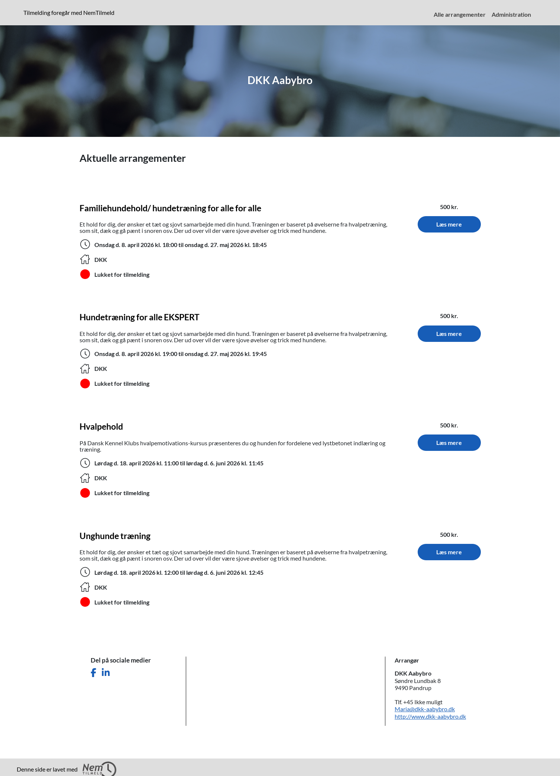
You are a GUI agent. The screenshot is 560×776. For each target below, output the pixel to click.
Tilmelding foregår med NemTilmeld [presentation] (68, 12)
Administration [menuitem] (511, 14)
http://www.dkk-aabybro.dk (430, 716)
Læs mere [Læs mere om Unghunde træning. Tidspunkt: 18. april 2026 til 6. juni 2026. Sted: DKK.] (449, 551)
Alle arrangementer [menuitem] (460, 14)
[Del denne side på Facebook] (93, 672)
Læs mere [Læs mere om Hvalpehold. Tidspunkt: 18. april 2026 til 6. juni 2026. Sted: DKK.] (449, 442)
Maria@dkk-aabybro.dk (425, 708)
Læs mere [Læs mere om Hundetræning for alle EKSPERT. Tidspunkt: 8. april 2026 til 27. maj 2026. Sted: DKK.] (449, 333)
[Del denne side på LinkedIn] (106, 672)
